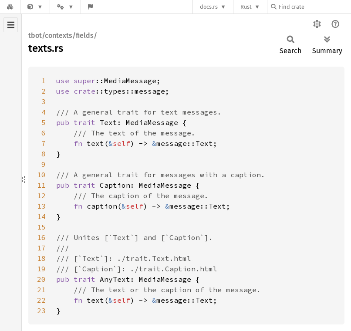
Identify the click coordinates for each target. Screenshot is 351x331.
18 (41, 258)
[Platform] (65, 7)
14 (41, 216)
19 (41, 268)
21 (41, 289)
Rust (246, 6)
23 (41, 310)
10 (41, 174)
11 (41, 185)
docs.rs (209, 6)
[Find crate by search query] (314, 7)
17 (41, 247)
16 (41, 237)
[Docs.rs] (10, 7)
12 (41, 195)
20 (41, 279)
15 (41, 227)
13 (41, 206)
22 (41, 300)
